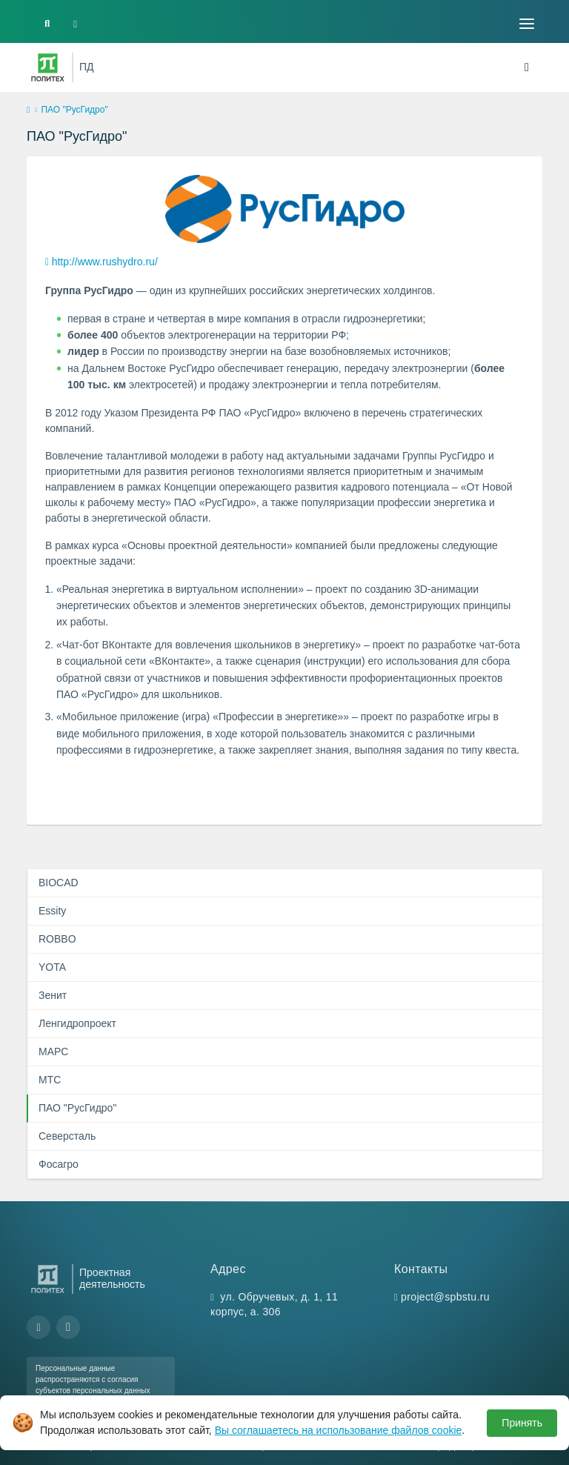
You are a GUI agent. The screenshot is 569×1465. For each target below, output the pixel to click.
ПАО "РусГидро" (77, 1108)
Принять (522, 1423)
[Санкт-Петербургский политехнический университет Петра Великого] (48, 67)
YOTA (52, 967)
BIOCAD (59, 882)
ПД (86, 67)
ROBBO (57, 939)
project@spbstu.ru (445, 1297)
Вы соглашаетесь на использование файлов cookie (338, 1430)
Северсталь (67, 1136)
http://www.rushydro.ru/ (105, 262)
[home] (28, 110)
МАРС (53, 1051)
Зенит (53, 995)
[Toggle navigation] (526, 23)
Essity (52, 911)
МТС (50, 1080)
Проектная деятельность (112, 1278)
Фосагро (59, 1164)
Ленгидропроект (77, 1023)
